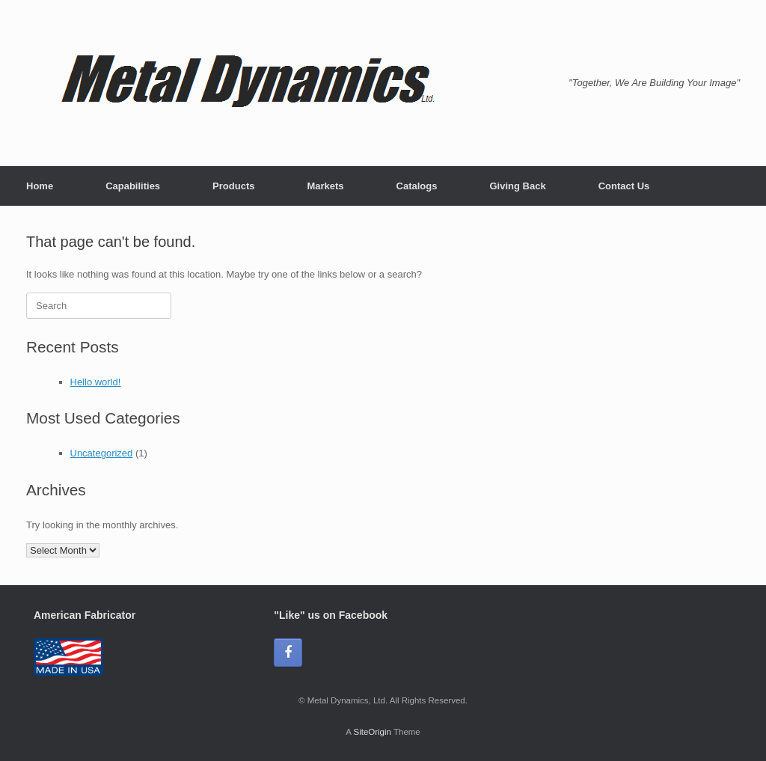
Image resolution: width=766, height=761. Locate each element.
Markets (325, 186)
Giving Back (517, 186)
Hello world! (95, 382)
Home (39, 186)
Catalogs (417, 186)
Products (233, 186)
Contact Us (624, 186)
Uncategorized (101, 453)
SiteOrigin (372, 731)
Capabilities (132, 186)
